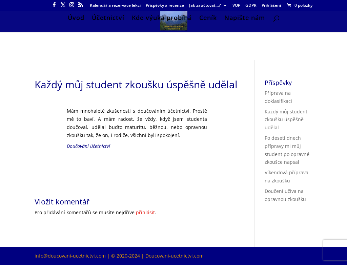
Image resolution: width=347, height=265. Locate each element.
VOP (236, 5)
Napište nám (244, 18)
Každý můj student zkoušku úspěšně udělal (286, 119)
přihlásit (145, 212)
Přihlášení (271, 5)
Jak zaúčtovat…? (205, 5)
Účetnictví (108, 18)
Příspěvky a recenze (165, 5)
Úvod (76, 18)
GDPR (251, 5)
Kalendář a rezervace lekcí (115, 5)
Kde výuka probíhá (162, 18)
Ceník (208, 18)
